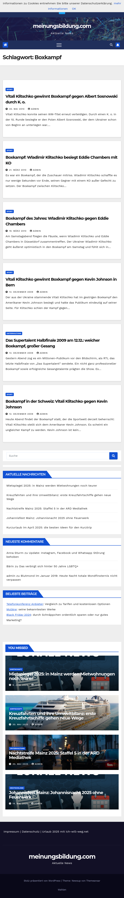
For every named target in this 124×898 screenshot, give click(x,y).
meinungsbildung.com (62, 26)
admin (33, 109)
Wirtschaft (16, 669)
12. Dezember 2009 (21, 414)
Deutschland (16, 788)
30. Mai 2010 (17, 109)
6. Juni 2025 (21, 685)
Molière (11, 609)
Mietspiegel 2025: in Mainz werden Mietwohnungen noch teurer (51, 485)
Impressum (11, 831)
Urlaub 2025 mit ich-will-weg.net (65, 831)
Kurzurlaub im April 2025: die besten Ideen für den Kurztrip (49, 527)
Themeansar (93, 880)
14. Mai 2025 (21, 803)
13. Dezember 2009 (21, 292)
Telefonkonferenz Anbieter (24, 604)
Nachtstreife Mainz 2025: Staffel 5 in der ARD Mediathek (46, 508)
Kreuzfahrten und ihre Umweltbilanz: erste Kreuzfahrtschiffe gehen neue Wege (52, 716)
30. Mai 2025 (21, 724)
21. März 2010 (18, 170)
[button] (111, 45)
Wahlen (62, 889)
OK (74, 8)
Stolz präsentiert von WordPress (42, 880)
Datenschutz (31, 831)
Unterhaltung (14, 333)
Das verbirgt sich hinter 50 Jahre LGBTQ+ (48, 566)
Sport (10, 89)
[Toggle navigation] (59, 45)
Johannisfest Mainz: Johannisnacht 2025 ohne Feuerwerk (47, 518)
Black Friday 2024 (18, 614)
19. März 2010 (18, 231)
